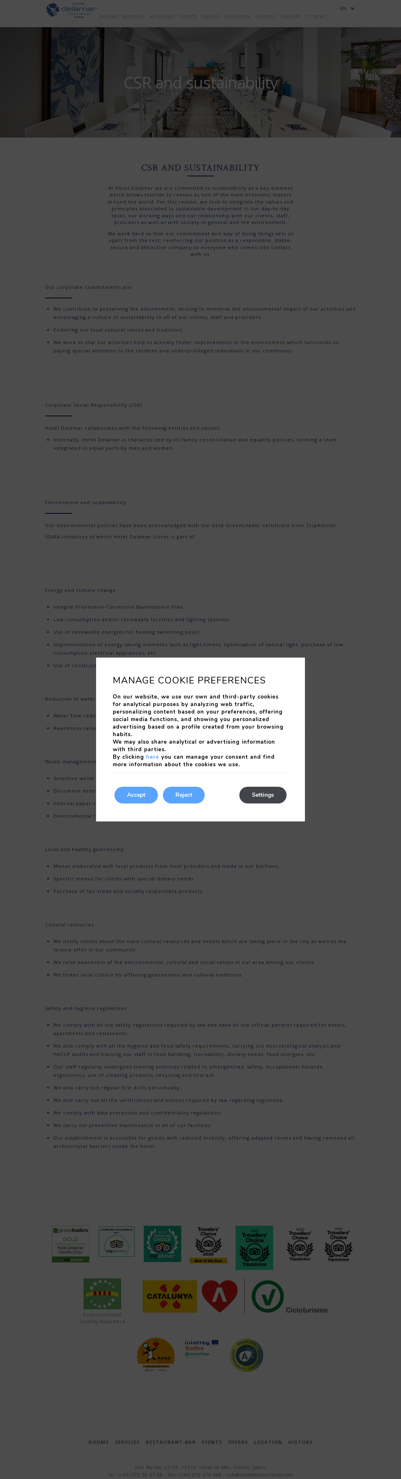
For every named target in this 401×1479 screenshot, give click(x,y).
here (152, 757)
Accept (136, 795)
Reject (183, 795)
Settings (263, 795)
